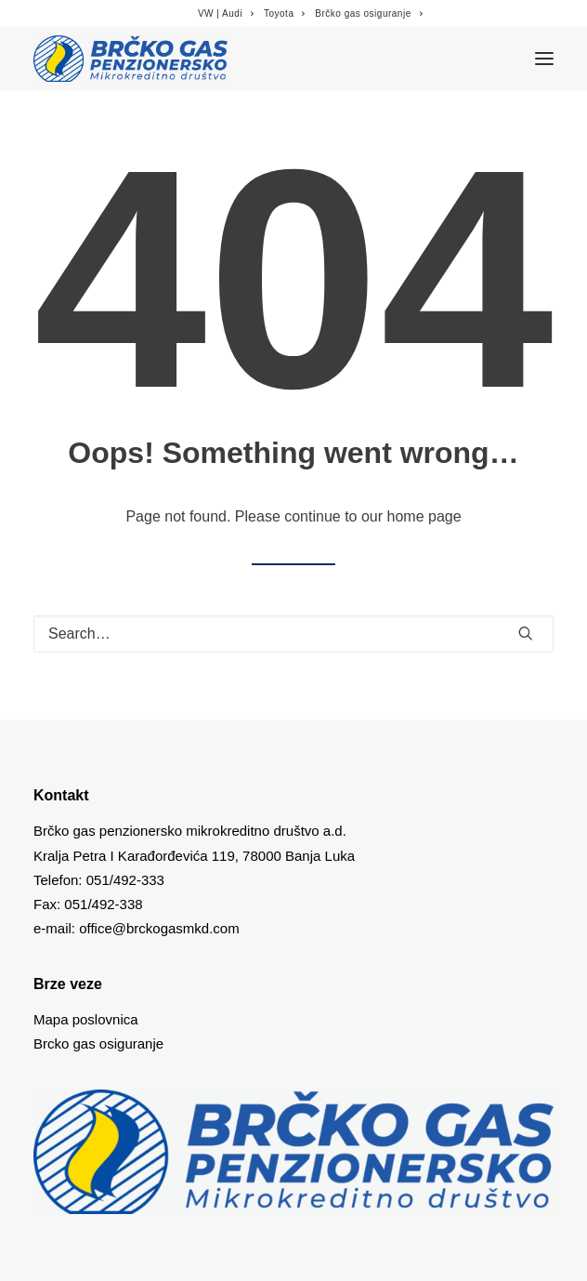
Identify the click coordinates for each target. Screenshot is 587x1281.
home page (424, 516)
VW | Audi (226, 13)
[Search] (293, 634)
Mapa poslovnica (85, 1019)
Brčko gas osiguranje (369, 13)
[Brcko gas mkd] (130, 58)
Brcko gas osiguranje (98, 1043)
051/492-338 (101, 904)
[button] (525, 633)
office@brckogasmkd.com (159, 928)
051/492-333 (125, 880)
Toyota (285, 13)
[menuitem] (226, 13)
